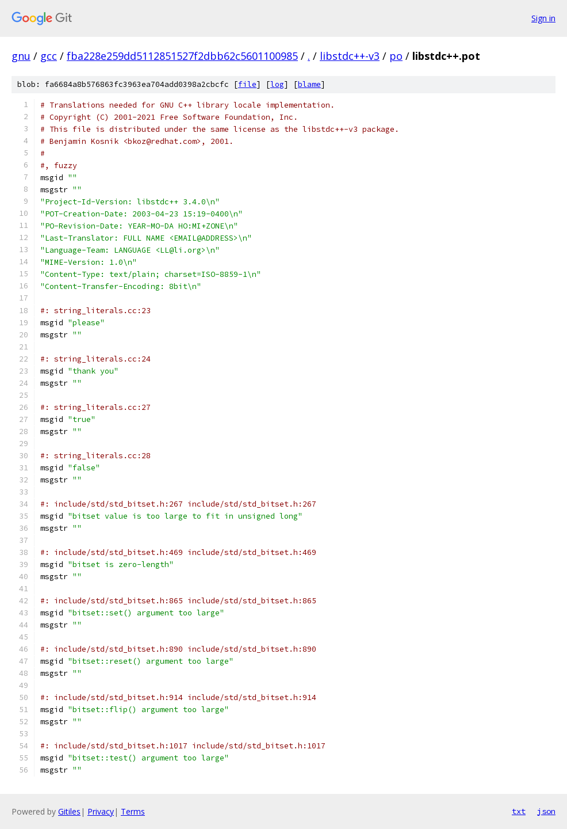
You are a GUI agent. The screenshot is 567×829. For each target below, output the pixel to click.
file (247, 84)
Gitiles (69, 811)
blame (309, 84)
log (277, 84)
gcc (48, 56)
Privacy (100, 811)
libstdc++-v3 (350, 56)
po (396, 56)
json (546, 811)
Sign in (543, 18)
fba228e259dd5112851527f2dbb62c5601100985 (182, 56)
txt (519, 811)
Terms (133, 811)
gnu (21, 56)
